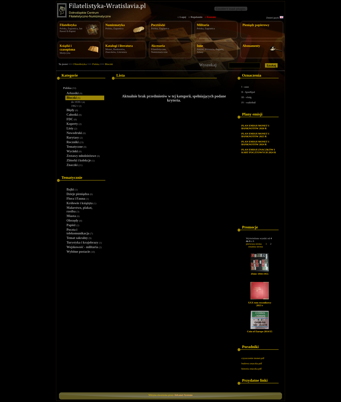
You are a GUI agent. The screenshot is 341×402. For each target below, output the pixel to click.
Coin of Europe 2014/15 (259, 331)
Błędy (72, 110)
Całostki (74, 114)
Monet (108, 49)
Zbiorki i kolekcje (81, 160)
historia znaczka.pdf (251, 368)
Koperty (74, 124)
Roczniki (75, 142)
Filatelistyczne (158, 49)
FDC (72, 119)
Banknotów (119, 49)
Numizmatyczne (159, 52)
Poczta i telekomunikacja (80, 231)
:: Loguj (181, 17)
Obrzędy (74, 220)
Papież (73, 225)
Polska (63, 28)
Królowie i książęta (81, 203)
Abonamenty (251, 46)
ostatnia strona (255, 246)
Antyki (200, 49)
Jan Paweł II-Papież (71, 29)
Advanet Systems (183, 395)
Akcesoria (158, 46)
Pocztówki (158, 25)
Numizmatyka (115, 25)
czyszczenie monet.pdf (252, 358)
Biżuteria (209, 49)
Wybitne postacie (81, 251)
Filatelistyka (68, 25)
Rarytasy (75, 137)
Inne (200, 46)
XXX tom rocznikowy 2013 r (259, 304)
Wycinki (74, 151)
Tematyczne (76, 146)
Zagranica (73, 28)
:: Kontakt (210, 17)
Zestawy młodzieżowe (83, 156)
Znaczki (75, 165)
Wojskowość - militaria (84, 247)
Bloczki (109, 64)
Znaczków (110, 52)
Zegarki (219, 49)
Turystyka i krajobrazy (84, 242)
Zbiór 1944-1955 (259, 273)
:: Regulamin (195, 17)
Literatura (122, 52)
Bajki (72, 189)
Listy (72, 128)
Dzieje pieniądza (80, 194)
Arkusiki (74, 93)
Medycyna (65, 52)
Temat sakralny (79, 238)
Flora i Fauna (78, 198)
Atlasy (200, 52)
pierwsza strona (254, 243)
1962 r (76, 105)
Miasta (73, 216)
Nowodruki (76, 133)
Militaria (203, 25)
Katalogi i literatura (119, 46)
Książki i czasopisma (67, 47)
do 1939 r (78, 102)
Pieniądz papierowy (255, 25)
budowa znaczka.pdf (251, 363)
